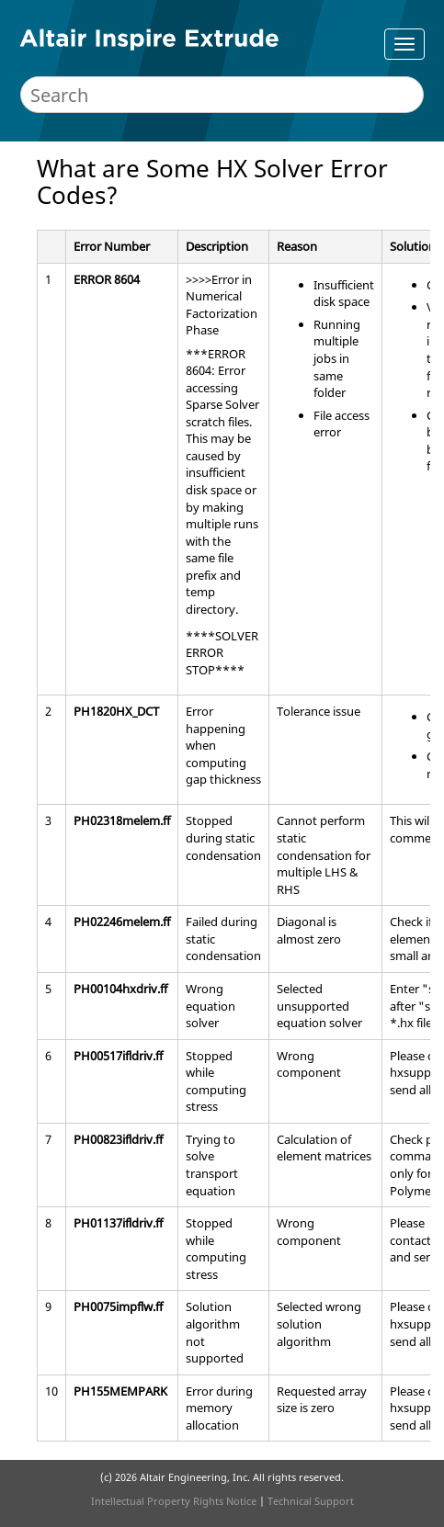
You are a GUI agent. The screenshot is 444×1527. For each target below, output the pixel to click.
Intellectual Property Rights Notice (173, 1501)
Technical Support (311, 1501)
